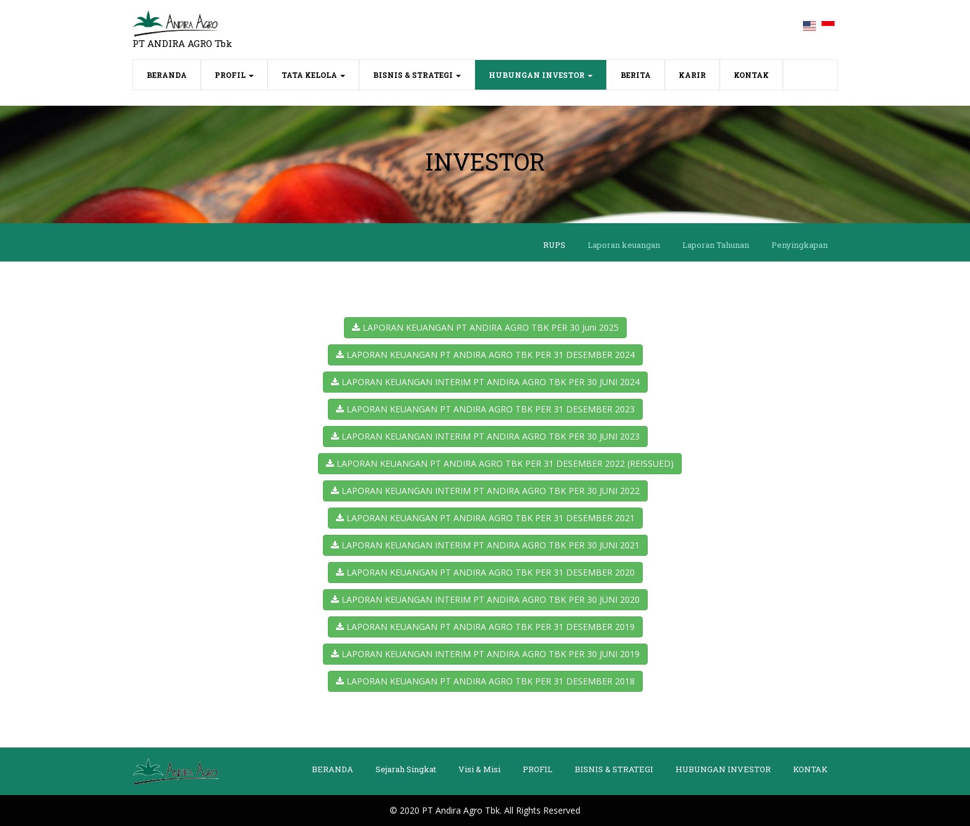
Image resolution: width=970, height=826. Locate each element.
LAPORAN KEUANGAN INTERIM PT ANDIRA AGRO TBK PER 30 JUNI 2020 (485, 599)
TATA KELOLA (313, 75)
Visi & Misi (479, 769)
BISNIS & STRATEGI (417, 75)
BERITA (635, 75)
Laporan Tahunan (715, 244)
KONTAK (751, 75)
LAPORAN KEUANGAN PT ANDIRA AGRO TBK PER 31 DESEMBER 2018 (485, 681)
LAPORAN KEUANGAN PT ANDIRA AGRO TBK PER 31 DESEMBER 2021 (485, 518)
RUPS (554, 244)
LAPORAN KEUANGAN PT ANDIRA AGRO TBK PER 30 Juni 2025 (485, 327)
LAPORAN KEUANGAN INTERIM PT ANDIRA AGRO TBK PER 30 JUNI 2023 (485, 436)
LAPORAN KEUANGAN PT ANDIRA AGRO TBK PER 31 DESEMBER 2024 (485, 354)
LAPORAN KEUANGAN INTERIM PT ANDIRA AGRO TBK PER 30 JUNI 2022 (485, 490)
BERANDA (174, 74)
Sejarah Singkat (406, 769)
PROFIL (234, 75)
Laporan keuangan (624, 244)
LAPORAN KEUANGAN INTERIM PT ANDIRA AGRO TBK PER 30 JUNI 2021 (485, 545)
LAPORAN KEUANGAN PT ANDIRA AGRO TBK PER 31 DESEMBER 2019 (485, 626)
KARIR (692, 75)
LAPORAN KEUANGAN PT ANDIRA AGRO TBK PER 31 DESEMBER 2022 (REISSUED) (500, 463)
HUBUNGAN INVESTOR (541, 75)
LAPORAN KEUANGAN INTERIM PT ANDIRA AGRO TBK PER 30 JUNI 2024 (485, 382)
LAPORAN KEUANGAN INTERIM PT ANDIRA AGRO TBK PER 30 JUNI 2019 (485, 654)
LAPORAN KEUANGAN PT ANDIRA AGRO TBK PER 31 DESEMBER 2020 (485, 572)
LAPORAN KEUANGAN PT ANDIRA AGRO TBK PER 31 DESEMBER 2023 (485, 409)
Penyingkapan (799, 244)
